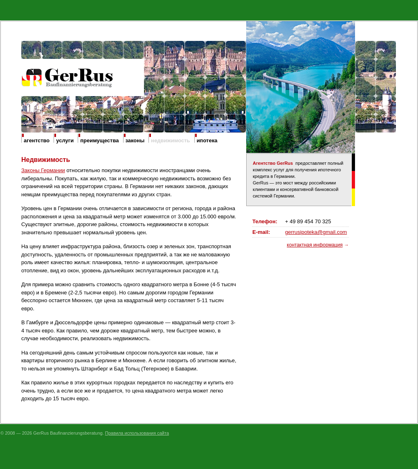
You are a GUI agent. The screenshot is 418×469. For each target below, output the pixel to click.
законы (135, 140)
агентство (36, 140)
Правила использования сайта (137, 433)
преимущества (99, 140)
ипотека (207, 140)
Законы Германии (43, 170)
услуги (65, 140)
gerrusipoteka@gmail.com (316, 232)
